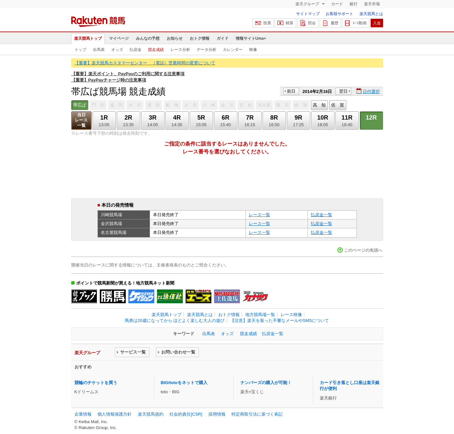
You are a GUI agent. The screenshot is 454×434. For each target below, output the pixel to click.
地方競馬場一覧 (260, 314)
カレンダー (233, 49)
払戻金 (135, 49)
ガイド (222, 38)
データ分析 (206, 49)
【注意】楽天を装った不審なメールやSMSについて (279, 320)
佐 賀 (337, 105)
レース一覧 (259, 214)
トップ (80, 49)
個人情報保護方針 (114, 414)
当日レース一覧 (81, 120)
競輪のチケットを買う (96, 382)
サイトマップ (308, 13)
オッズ (117, 49)
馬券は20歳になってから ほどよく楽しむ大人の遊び (175, 320)
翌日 (343, 91)
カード (337, 4)
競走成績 (156, 49)
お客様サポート (339, 13)
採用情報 (217, 414)
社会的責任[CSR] (185, 414)
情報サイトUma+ (251, 38)
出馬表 (99, 49)
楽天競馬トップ (88, 38)
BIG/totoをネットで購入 (184, 382)
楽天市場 (372, 4)
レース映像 (291, 314)
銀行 (353, 4)
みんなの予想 (148, 38)
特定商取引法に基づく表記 (257, 414)
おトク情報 (199, 38)
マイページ (119, 38)
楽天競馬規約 (150, 414)
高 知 (319, 105)
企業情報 (83, 414)
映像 (253, 49)
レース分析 (180, 49)
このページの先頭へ (363, 250)
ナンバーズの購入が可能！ (266, 382)
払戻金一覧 (321, 214)
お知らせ (175, 38)
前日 (291, 91)
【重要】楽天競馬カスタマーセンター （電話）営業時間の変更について (145, 62)
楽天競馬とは (371, 13)
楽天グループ (307, 4)
